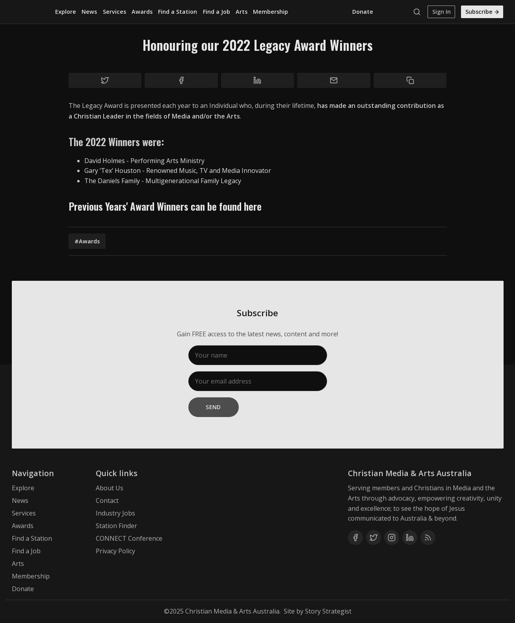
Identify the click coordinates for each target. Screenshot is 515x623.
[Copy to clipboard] (410, 80)
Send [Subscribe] (213, 407)
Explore (65, 11)
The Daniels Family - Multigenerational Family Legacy (162, 180)
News (89, 11)
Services (114, 11)
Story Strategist (328, 611)
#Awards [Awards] (87, 241)
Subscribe (482, 11)
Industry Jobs (115, 513)
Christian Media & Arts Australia (232, 611)
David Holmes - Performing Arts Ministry (144, 160)
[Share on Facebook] (181, 80)
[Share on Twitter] (105, 80)
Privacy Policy (115, 551)
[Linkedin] (409, 537)
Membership (270, 11)
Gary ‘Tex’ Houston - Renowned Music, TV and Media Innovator (177, 170)
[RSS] (427, 537)
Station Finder (116, 525)
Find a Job (216, 11)
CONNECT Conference (129, 538)
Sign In (441, 11)
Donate (362, 11)
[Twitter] (373, 537)
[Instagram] (391, 537)
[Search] (419, 12)
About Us (109, 488)
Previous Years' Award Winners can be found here (165, 205)
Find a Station (177, 11)
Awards (142, 11)
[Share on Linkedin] (257, 80)
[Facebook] (355, 537)
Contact (107, 500)
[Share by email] (333, 80)
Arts (241, 11)
